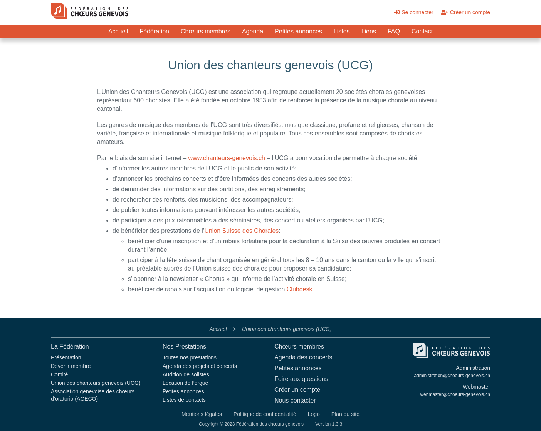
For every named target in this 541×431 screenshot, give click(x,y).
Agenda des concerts (303, 357)
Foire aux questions (301, 379)
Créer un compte (465, 12)
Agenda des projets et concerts (200, 366)
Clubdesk (300, 289)
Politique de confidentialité (265, 414)
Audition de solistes (186, 374)
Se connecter (413, 12)
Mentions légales (201, 414)
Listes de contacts (184, 400)
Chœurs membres (205, 31)
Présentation (66, 357)
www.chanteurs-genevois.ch (226, 158)
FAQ (394, 31)
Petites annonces (298, 31)
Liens (368, 31)
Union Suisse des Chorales (241, 230)
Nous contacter (295, 400)
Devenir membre (71, 366)
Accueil (118, 31)
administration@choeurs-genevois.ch (452, 375)
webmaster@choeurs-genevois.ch (455, 394)
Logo (314, 414)
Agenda (252, 31)
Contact (422, 31)
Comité (59, 374)
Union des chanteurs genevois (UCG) (96, 383)
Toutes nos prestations (190, 357)
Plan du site (345, 414)
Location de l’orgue (185, 383)
